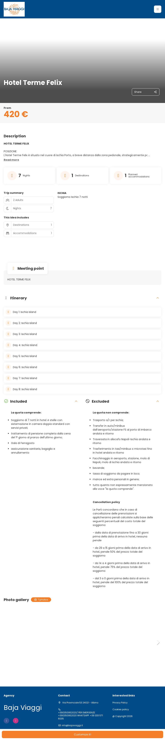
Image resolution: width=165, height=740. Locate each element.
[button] (157, 9)
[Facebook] (6, 720)
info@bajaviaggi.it (72, 725)
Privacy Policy (120, 702)
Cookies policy (120, 709)
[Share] (145, 92)
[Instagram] (15, 720)
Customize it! (82, 734)
